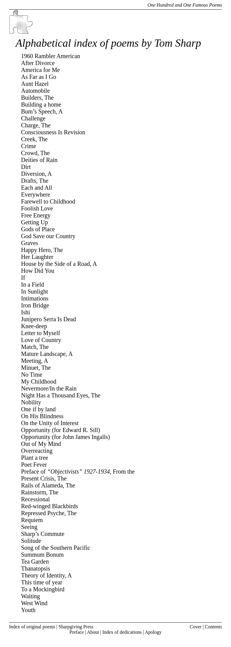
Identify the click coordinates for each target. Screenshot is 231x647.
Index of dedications (122, 632)
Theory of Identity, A (46, 575)
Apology (153, 632)
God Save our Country (48, 236)
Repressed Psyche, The (49, 513)
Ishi (25, 312)
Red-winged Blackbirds (49, 506)
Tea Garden (35, 561)
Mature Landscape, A (47, 353)
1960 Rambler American (50, 56)
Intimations (34, 298)
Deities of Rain (39, 160)
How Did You (37, 270)
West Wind (34, 603)
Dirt (26, 166)
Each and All (36, 187)
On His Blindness (42, 416)
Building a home (41, 104)
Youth (28, 610)
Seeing (29, 527)
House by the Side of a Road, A (59, 263)
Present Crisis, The (43, 478)
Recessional (35, 499)
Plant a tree (34, 457)
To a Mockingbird (42, 589)
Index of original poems (32, 626)
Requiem (32, 520)
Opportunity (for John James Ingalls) (65, 437)
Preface (76, 632)
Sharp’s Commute (42, 533)
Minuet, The (36, 367)
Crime (28, 146)
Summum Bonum (42, 554)
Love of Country (41, 340)
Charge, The (36, 125)
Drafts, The (34, 180)
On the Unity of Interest (50, 423)
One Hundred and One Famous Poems (184, 5)
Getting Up (34, 222)
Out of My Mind (41, 443)
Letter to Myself (40, 333)
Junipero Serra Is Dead (48, 319)
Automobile (35, 90)
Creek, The (34, 139)
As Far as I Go (38, 76)
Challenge (33, 118)
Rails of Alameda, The (48, 485)
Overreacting (36, 450)
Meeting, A (34, 360)
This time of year (41, 582)
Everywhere (35, 194)
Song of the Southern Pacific (55, 547)
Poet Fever (34, 464)
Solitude (31, 540)
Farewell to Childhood (48, 201)
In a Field (32, 284)
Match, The (35, 347)
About (93, 632)
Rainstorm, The (39, 492)
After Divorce (38, 63)
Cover (196, 626)
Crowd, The (35, 153)
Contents (213, 626)
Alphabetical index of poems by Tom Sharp (108, 43)
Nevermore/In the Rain (48, 388)
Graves (29, 243)
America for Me (40, 70)
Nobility (31, 402)
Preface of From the (78, 471)
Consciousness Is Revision (53, 132)
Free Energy (36, 215)
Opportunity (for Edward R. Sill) (60, 430)
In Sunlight (34, 291)
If (23, 277)
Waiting (30, 596)
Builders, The (37, 97)
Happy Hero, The (42, 250)
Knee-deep (34, 326)
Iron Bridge (35, 305)
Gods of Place (38, 229)
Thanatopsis (35, 568)
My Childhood (38, 381)
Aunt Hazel (35, 83)
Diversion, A (36, 173)
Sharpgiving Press (76, 626)
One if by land (38, 409)
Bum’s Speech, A (42, 111)
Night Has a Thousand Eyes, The (60, 395)
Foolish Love (37, 208)
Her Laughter (37, 257)
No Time (31, 374)
